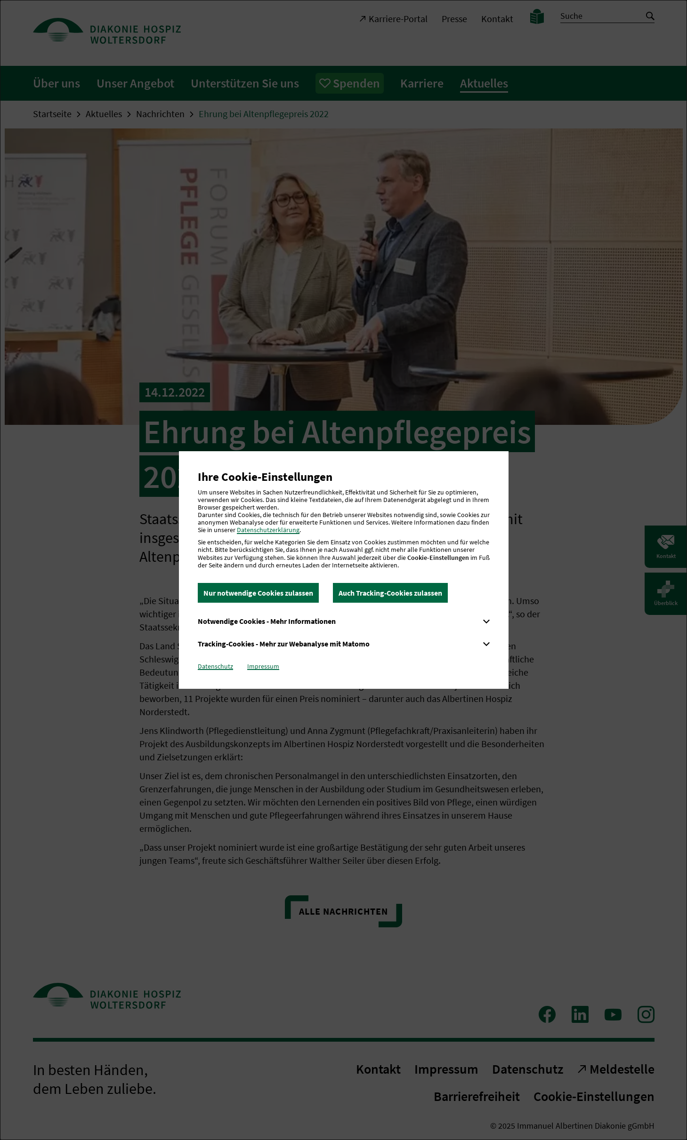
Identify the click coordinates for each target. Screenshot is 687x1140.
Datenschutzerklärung (268, 530)
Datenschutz (215, 666)
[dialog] (343, 570)
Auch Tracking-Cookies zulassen (390, 593)
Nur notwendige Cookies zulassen (258, 593)
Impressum (263, 666)
